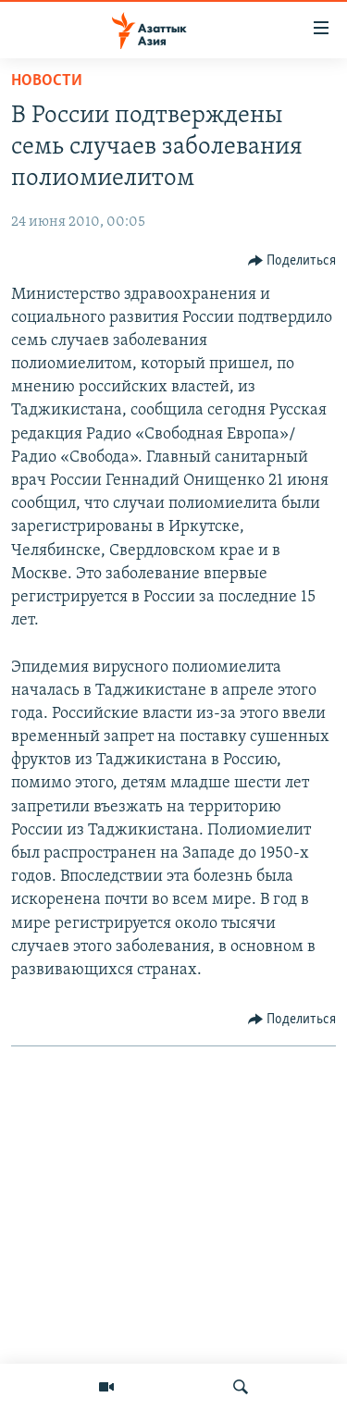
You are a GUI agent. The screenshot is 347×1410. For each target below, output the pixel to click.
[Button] (292, 261)
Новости (46, 81)
